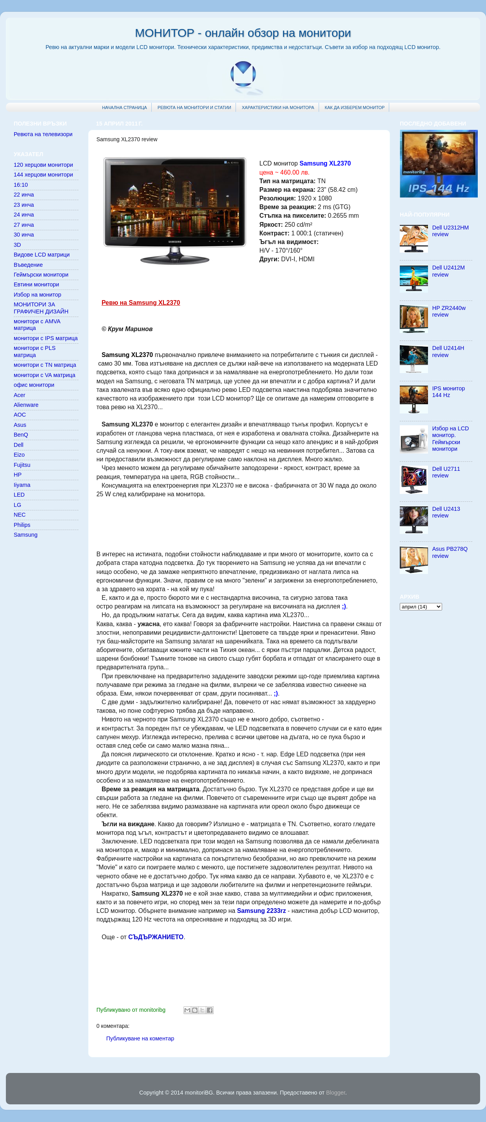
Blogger (335, 1092)
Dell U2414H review (448, 351)
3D (17, 245)
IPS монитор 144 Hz (448, 391)
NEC (19, 515)
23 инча (24, 205)
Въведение (28, 265)
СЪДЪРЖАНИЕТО (155, 937)
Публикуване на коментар (140, 1038)
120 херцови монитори (43, 165)
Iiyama (22, 485)
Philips (22, 525)
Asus (20, 425)
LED (19, 495)
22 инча (24, 194)
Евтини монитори (36, 284)
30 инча (24, 234)
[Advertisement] (239, 523)
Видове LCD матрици (42, 254)
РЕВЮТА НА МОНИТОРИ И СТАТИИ (194, 107)
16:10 (21, 185)
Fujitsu (22, 465)
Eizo (19, 455)
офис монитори (34, 385)
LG (17, 505)
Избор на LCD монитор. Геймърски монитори (450, 438)
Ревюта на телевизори (43, 134)
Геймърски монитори (41, 274)
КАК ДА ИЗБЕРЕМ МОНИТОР (355, 107)
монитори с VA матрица (44, 375)
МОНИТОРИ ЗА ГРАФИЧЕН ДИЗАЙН (41, 307)
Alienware (26, 405)
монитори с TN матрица (45, 365)
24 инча (24, 214)
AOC (20, 415)
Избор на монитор (37, 294)
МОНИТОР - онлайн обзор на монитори (243, 32)
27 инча (24, 225)
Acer (19, 395)
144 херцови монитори (43, 174)
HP (18, 475)
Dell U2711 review (446, 472)
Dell (19, 445)
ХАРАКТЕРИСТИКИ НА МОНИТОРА (278, 107)
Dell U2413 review (446, 512)
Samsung (26, 535)
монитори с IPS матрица (46, 338)
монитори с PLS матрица (35, 351)
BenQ (21, 435)
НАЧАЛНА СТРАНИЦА (124, 107)
